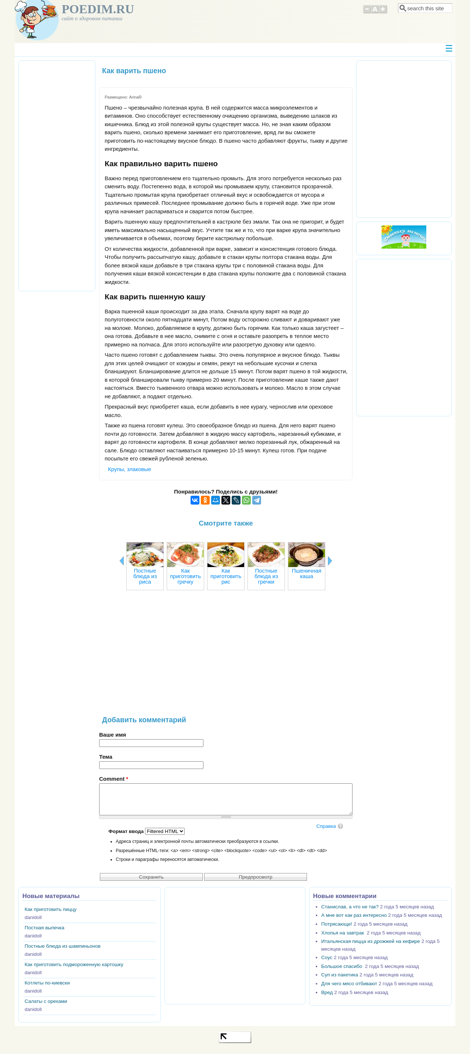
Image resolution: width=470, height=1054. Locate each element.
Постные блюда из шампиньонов (63, 946)
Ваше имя (112, 734)
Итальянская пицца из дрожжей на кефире (370, 941)
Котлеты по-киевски (47, 983)
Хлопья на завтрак (343, 933)
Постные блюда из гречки (266, 576)
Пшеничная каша (306, 573)
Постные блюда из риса (145, 576)
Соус (326, 957)
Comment (113, 779)
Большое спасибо (342, 966)
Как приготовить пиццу (51, 909)
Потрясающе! (336, 924)
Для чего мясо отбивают (349, 983)
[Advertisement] (225, 656)
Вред (327, 992)
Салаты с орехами (46, 1001)
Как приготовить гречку (185, 576)
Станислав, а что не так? (350, 906)
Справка (326, 826)
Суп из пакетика (339, 975)
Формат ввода (126, 831)
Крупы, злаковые (129, 469)
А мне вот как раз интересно (354, 915)
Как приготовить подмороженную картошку (74, 964)
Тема (105, 757)
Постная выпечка (44, 927)
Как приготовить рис (225, 576)
